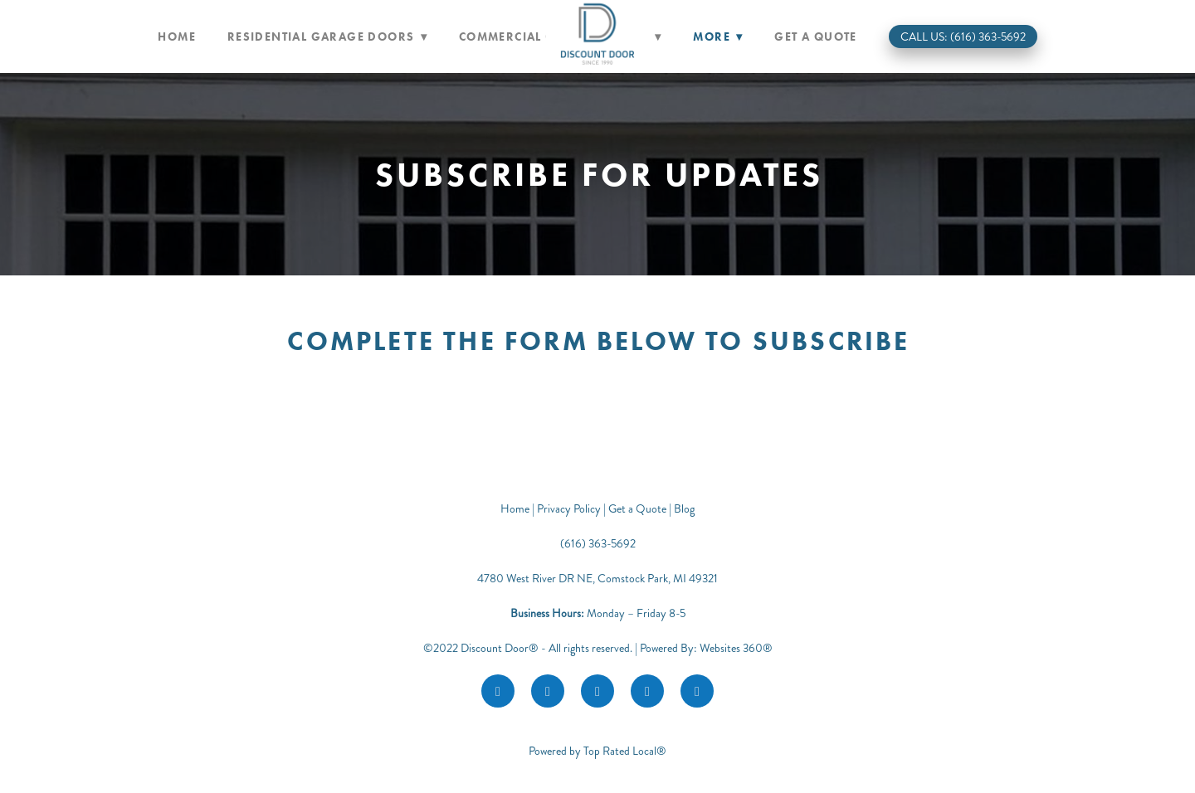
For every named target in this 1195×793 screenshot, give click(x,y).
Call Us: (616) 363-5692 (963, 37)
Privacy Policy (569, 509)
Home (177, 37)
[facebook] (498, 691)
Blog (684, 509)
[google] (597, 691)
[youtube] (647, 691)
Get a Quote (815, 37)
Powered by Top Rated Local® (597, 751)
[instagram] (547, 691)
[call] (697, 691)
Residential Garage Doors (327, 37)
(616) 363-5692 (598, 544)
